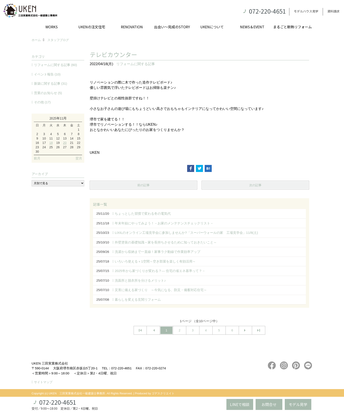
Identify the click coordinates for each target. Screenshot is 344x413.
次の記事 (255, 185)
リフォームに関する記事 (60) (55, 65)
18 (51, 143)
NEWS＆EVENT (252, 26)
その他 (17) (42, 102)
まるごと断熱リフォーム (292, 26)
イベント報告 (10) (47, 74)
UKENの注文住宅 (91, 26)
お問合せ (269, 404)
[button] (199, 138)
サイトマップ (43, 382)
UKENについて (212, 26)
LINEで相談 (239, 404)
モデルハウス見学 (306, 11)
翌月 (78, 158)
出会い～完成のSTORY (172, 26)
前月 (37, 158)
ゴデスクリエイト (163, 393)
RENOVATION (132, 26)
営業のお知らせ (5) (48, 93)
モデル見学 (298, 404)
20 (65, 143)
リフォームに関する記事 (135, 64)
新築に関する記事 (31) (50, 83)
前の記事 (143, 185)
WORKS (51, 26)
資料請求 (333, 11)
